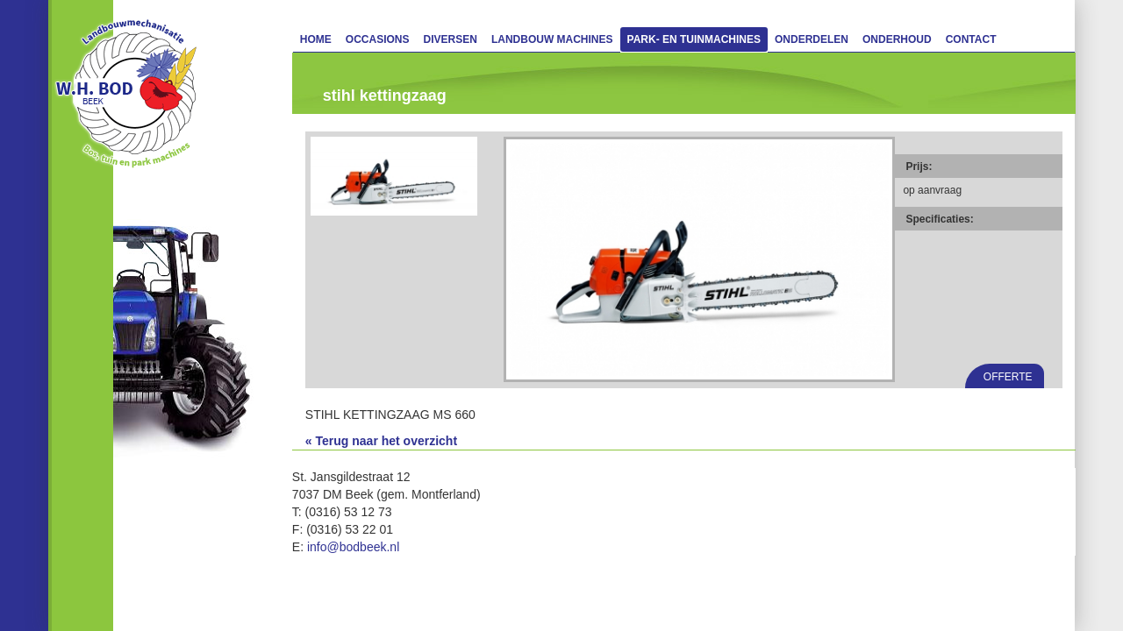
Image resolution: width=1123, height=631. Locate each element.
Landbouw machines (552, 39)
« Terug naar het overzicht (381, 441)
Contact (971, 39)
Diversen (450, 39)
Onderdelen (811, 39)
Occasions (378, 39)
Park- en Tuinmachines (694, 39)
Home (316, 39)
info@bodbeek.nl (353, 547)
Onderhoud (897, 39)
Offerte (1008, 377)
